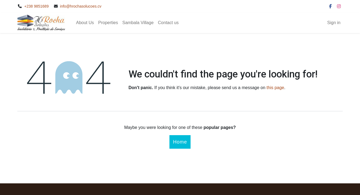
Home (180, 142)
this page (275, 87)
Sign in (333, 22)
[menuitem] (85, 22)
